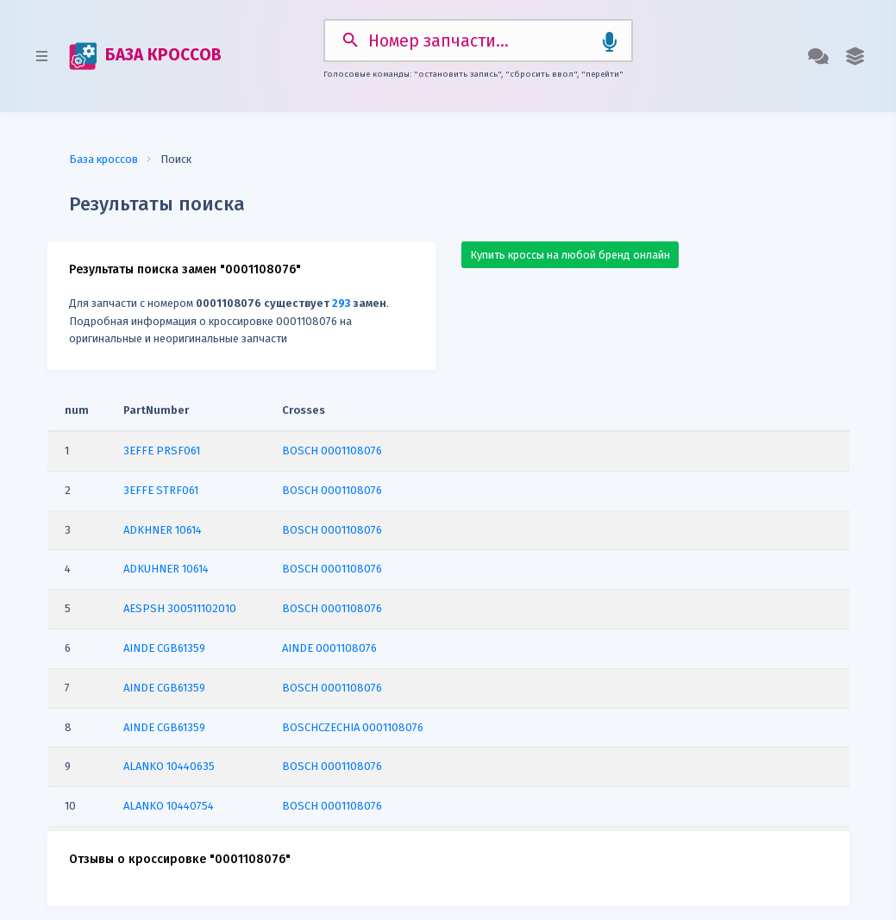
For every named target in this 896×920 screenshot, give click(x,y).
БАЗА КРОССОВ (141, 52)
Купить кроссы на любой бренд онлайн (570, 247)
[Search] (477, 37)
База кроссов (103, 151)
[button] (858, 52)
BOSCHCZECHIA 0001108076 (352, 719)
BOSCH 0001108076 (332, 442)
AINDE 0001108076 (329, 640)
